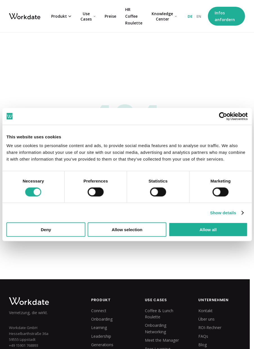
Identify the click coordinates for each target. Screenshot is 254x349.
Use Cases (87, 16)
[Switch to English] (194, 16)
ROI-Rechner (209, 327)
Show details (223, 212)
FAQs (203, 336)
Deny (46, 229)
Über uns (206, 319)
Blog (202, 344)
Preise (110, 16)
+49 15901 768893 (23, 345)
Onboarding (102, 319)
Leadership (101, 336)
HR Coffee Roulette (133, 16)
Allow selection (127, 229)
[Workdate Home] (41, 301)
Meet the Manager (162, 340)
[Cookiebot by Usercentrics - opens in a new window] (223, 116)
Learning (99, 327)
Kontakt (205, 310)
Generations (102, 344)
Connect (98, 310)
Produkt (61, 16)
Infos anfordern (225, 16)
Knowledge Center (164, 16)
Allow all (208, 229)
